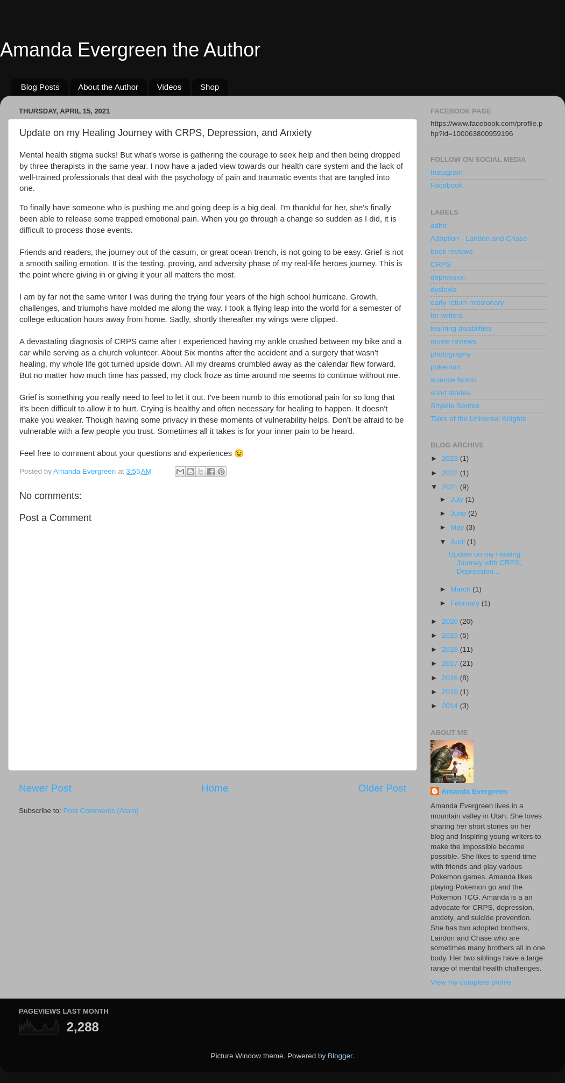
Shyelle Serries (454, 406)
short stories (450, 393)
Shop (209, 86)
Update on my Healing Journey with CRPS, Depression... (485, 562)
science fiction (453, 380)
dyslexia (443, 290)
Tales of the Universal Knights (478, 419)
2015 (451, 692)
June (459, 513)
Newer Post (45, 788)
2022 (451, 473)
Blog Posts (40, 86)
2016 (451, 678)
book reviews (451, 251)
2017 (451, 663)
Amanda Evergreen (474, 791)
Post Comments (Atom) (101, 811)
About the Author (108, 86)
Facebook (446, 185)
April (458, 542)
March (461, 589)
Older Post (382, 788)
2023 (451, 458)
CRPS (440, 264)
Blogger (340, 1056)
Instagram (446, 172)
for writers (446, 315)
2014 (451, 706)
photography (450, 354)
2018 (451, 649)
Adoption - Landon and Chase (478, 238)
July (457, 499)
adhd (438, 226)
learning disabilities (461, 328)
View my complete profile (470, 982)
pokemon (445, 367)
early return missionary (467, 302)
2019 (451, 635)
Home (214, 788)
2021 (451, 487)
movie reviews (453, 341)
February (466, 603)
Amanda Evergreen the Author (130, 50)
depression (448, 277)
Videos (169, 86)
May (458, 527)
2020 (451, 621)
